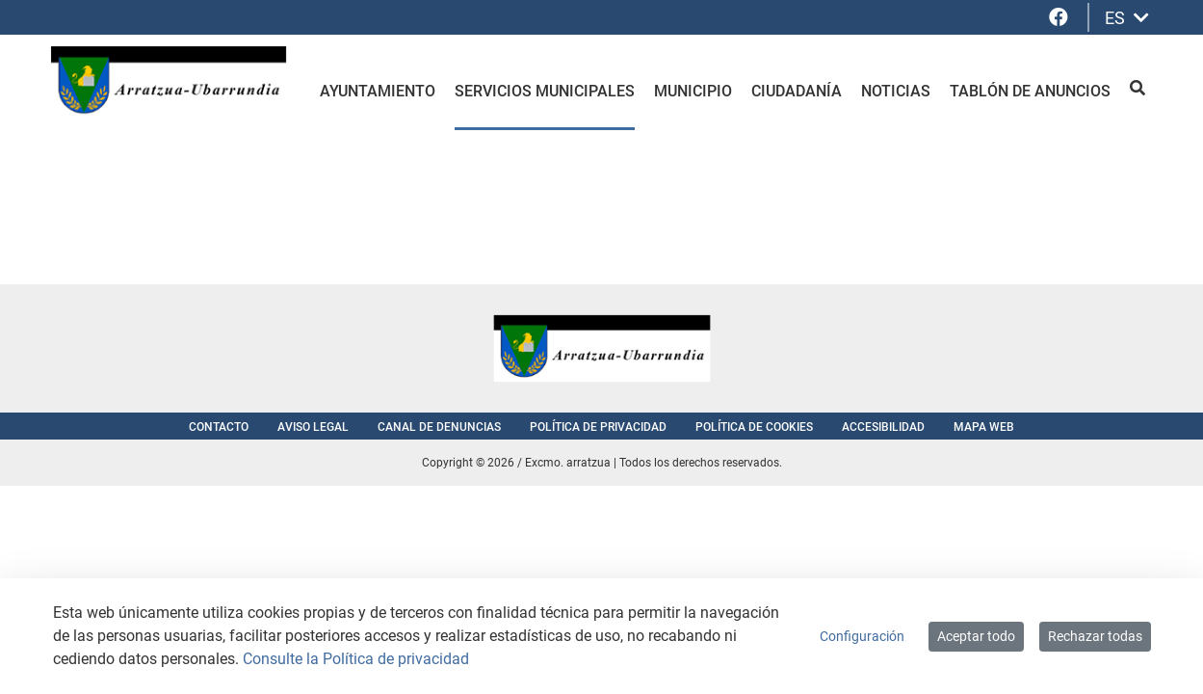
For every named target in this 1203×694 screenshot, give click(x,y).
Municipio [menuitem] (693, 91)
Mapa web (984, 427)
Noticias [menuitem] (895, 91)
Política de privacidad (598, 427)
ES (1127, 18)
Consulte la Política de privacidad (356, 659)
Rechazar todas (1095, 636)
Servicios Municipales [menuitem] (545, 91)
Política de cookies (754, 427)
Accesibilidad (883, 427)
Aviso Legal (313, 427)
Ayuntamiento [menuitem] (377, 91)
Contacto (218, 427)
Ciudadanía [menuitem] (796, 91)
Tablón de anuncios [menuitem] (1030, 91)
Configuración (862, 636)
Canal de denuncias (439, 427)
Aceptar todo (976, 636)
